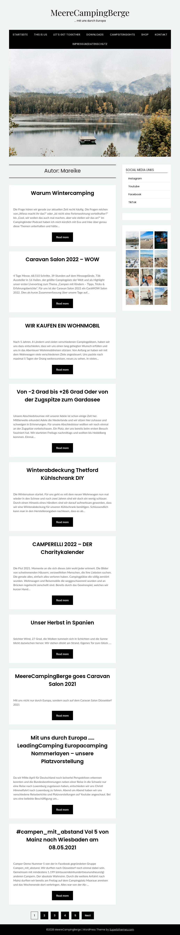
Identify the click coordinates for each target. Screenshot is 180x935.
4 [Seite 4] (65, 915)
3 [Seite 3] (54, 915)
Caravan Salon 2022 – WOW (62, 259)
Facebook (134, 194)
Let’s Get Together (66, 34)
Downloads (95, 34)
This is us (40, 34)
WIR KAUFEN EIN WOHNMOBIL (62, 325)
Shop (145, 34)
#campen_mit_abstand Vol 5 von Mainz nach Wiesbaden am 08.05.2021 (62, 839)
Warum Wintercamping (62, 193)
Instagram (135, 178)
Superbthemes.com (122, 929)
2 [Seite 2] (44, 915)
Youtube (134, 186)
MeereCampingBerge (90, 12)
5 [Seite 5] (75, 915)
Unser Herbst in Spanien (62, 622)
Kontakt (161, 34)
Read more (62, 237)
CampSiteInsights (122, 34)
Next (88, 915)
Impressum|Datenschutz (90, 44)
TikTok (132, 202)
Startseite (20, 34)
